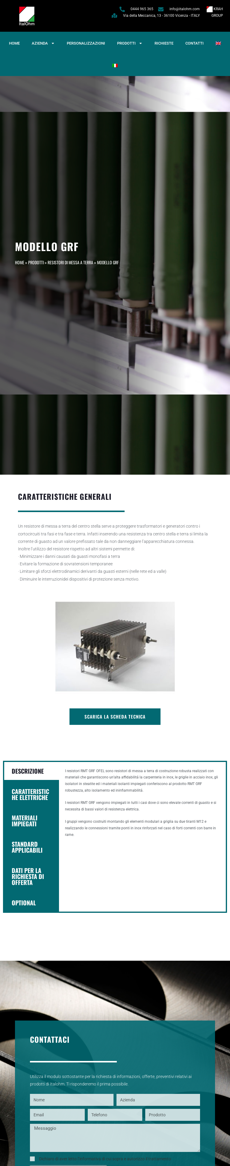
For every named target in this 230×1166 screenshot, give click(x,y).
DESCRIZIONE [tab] (28, 770)
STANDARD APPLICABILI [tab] (27, 846)
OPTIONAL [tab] (24, 902)
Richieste (164, 43)
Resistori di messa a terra (70, 262)
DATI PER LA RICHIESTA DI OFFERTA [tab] (28, 876)
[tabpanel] (142, 806)
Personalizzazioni (86, 43)
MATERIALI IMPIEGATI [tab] (24, 820)
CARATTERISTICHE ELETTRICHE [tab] (30, 794)
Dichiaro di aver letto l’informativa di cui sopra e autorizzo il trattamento (105, 1158)
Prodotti (130, 43)
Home (14, 43)
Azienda (43, 43)
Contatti (194, 43)
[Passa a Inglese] (218, 43)
